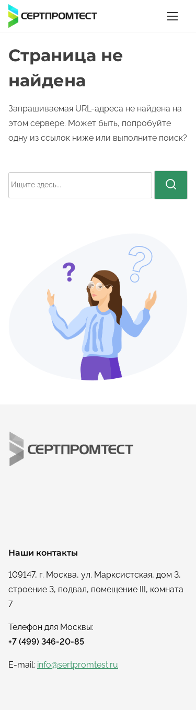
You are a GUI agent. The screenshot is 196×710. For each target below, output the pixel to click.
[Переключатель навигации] (172, 16)
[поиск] (171, 185)
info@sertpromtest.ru (77, 665)
